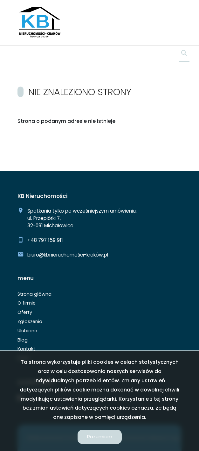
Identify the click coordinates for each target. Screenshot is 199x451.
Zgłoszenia (29, 321)
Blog (22, 340)
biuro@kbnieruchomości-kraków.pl (67, 254)
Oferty (24, 312)
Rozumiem (99, 436)
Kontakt (26, 349)
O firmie (26, 303)
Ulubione (27, 331)
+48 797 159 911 (45, 240)
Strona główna (34, 294)
